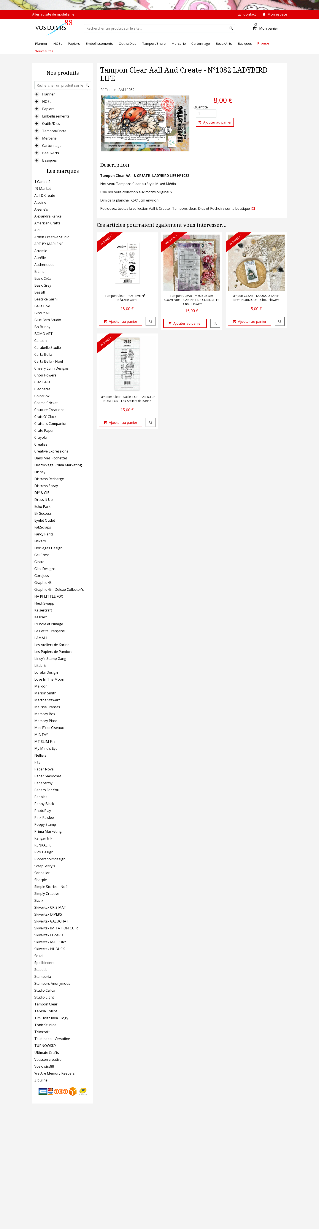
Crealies (40, 444)
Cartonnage (52, 145)
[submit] (231, 28)
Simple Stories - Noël (51, 886)
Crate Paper (44, 430)
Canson (40, 340)
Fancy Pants (44, 534)
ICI (253, 208)
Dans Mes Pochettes (51, 458)
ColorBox (41, 396)
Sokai (38, 955)
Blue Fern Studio (47, 320)
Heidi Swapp (44, 603)
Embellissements (55, 116)
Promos (263, 43)
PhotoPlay (42, 810)
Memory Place (45, 720)
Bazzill (39, 292)
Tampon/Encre (54, 131)
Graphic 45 (43, 582)
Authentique (44, 264)
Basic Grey (42, 285)
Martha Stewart (47, 700)
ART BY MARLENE (48, 243)
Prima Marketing (48, 831)
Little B (40, 665)
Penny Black (44, 803)
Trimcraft (42, 1031)
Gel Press (41, 555)
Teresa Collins (45, 1011)
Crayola (40, 437)
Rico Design (43, 852)
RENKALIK (42, 845)
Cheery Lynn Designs (51, 368)
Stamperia (42, 976)
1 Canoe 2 (42, 181)
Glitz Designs (45, 568)
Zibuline (41, 1080)
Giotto (39, 561)
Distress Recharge (49, 478)
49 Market (42, 188)
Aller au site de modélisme (53, 14)
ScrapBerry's (44, 866)
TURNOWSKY (45, 1045)
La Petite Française (49, 631)
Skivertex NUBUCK (49, 948)
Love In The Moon (49, 679)
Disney (39, 472)
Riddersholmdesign (49, 859)
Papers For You (46, 790)
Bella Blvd (42, 306)
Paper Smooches (48, 776)
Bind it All (41, 313)
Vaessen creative (48, 1059)
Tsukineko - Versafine (52, 1038)
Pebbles (40, 796)
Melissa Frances (47, 707)
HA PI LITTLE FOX (48, 596)
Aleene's (41, 209)
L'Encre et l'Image (48, 624)
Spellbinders (44, 962)
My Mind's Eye (45, 748)
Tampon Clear (45, 1004)
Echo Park (42, 506)
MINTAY (41, 734)
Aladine (40, 202)
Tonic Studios (45, 1025)
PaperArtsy (43, 783)
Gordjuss (41, 575)
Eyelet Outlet (44, 520)
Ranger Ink (43, 838)
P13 (37, 762)
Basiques (49, 160)
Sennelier (42, 872)
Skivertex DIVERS (48, 914)
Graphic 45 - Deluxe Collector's (59, 589)
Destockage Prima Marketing (58, 465)
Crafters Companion (50, 423)
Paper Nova (44, 769)
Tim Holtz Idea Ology (51, 1018)
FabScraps (42, 527)
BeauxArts (50, 153)
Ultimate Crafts (46, 1052)
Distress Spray (46, 485)
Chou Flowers (45, 375)
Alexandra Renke (48, 216)
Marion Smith (45, 693)
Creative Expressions (51, 451)
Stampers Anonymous (52, 983)
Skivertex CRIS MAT (50, 907)
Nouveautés (44, 51)
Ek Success (43, 513)
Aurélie (40, 257)
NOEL (46, 101)
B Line (39, 271)
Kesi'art (40, 617)
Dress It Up (43, 499)
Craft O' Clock (45, 416)
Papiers (48, 108)
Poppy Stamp (45, 824)
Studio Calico (44, 990)
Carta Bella (43, 354)
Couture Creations (49, 409)
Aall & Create (44, 195)
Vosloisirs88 (44, 1066)
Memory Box (44, 713)
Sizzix (38, 900)
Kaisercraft (43, 610)
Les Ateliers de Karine (51, 644)
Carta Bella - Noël (48, 361)
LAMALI (40, 637)
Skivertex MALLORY (50, 942)
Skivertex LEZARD (48, 935)
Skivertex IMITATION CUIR (56, 928)
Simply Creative (46, 893)
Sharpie (40, 879)
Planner (48, 94)
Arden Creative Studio (52, 237)
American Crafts (47, 223)
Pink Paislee (44, 817)
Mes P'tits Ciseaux (49, 727)
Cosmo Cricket (46, 402)
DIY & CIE (41, 492)
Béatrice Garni (45, 299)
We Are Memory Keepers (54, 1073)
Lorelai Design (46, 672)
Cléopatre (42, 389)
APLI (38, 230)
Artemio (40, 250)
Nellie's (40, 755)
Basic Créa (42, 278)
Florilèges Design (48, 548)
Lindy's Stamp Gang (50, 658)
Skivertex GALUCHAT (51, 921)
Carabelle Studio (47, 347)
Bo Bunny (42, 326)
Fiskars (40, 541)
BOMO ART (43, 333)
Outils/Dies (51, 123)
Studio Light (44, 997)
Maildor (40, 686)
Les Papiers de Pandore (53, 651)
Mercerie (49, 138)
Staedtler (41, 969)
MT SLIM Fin (44, 741)
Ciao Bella (42, 382)
